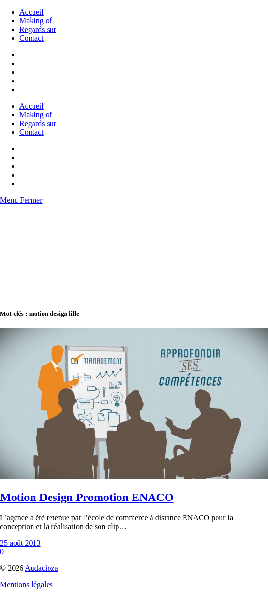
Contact (31, 38)
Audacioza (41, 568)
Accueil (31, 12)
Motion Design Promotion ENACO (87, 497)
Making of (35, 20)
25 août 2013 (20, 543)
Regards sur (37, 29)
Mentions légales (26, 585)
